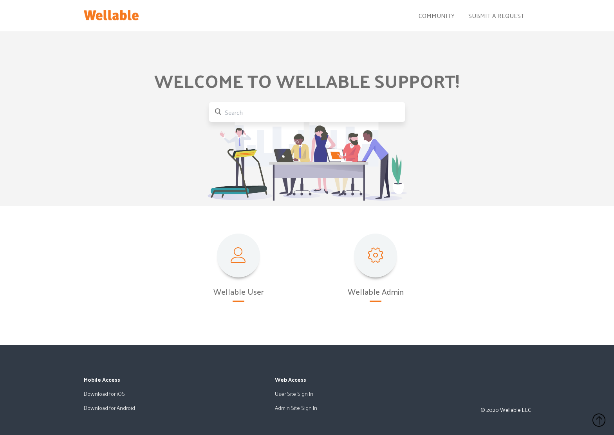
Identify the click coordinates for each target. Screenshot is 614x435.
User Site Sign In (294, 394)
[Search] (307, 112)
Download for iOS (104, 394)
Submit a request (496, 15)
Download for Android (109, 408)
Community (437, 15)
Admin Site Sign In (296, 408)
